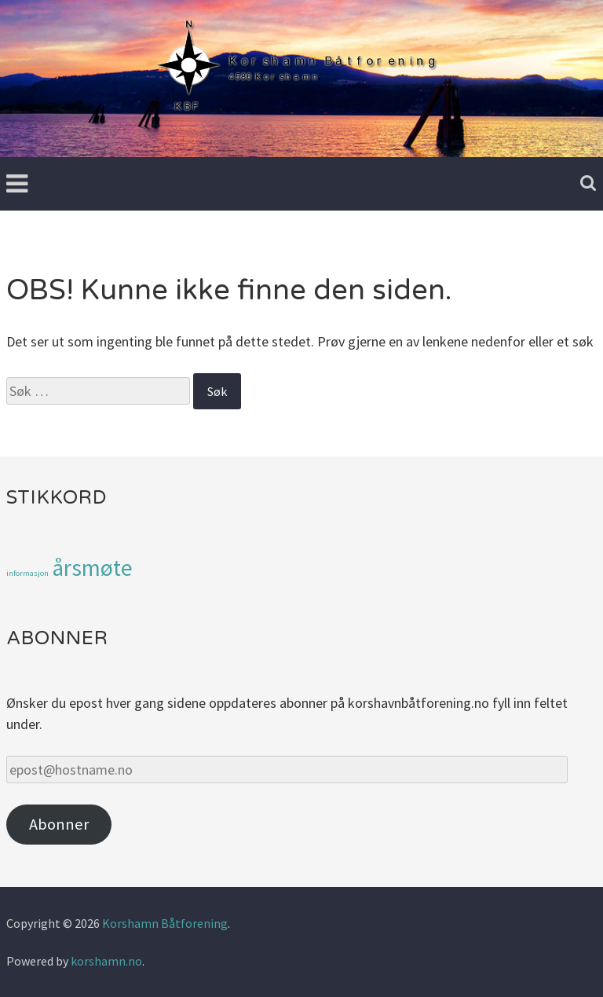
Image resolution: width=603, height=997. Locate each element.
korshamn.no (106, 961)
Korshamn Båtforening (165, 923)
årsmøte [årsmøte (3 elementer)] (92, 567)
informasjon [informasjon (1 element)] (27, 573)
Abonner (59, 824)
